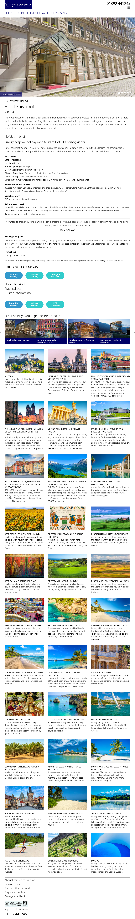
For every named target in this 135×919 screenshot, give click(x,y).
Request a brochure (15, 892)
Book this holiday (13, 275)
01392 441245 (118, 3)
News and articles (14, 884)
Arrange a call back (55, 275)
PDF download (55, 304)
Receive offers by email (17, 888)
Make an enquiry (34, 275)
